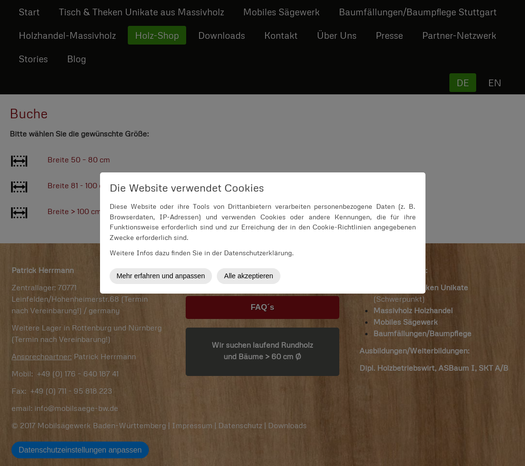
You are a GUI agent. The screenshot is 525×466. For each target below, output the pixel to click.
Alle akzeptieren (248, 276)
